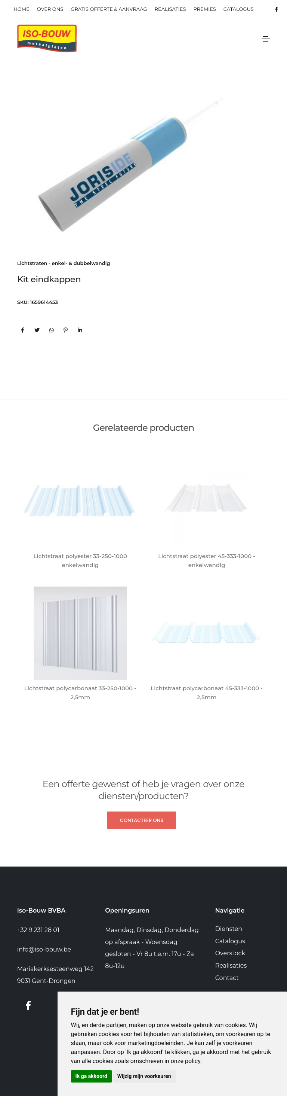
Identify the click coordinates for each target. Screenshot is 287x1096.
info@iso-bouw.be (44, 949)
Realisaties (231, 965)
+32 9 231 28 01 (38, 930)
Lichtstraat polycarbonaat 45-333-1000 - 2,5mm (207, 693)
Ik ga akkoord (91, 1076)
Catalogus (238, 9)
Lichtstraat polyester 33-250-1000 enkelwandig (80, 560)
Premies (204, 9)
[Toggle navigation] (266, 39)
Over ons (50, 9)
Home (21, 9)
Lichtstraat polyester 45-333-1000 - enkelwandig (206, 560)
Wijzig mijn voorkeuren (144, 1076)
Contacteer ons (141, 820)
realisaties (170, 9)
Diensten (228, 928)
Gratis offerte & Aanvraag (109, 9)
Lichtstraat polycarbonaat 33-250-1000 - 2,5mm (80, 693)
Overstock (230, 953)
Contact (227, 977)
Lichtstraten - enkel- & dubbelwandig (63, 263)
